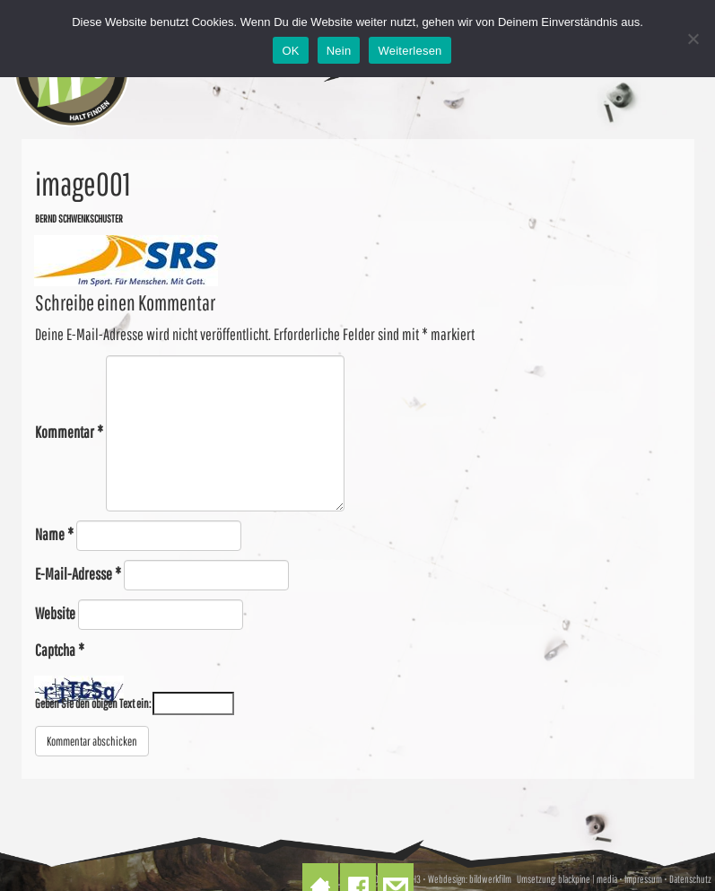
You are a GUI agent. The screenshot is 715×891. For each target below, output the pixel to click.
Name (54, 534)
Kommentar (69, 432)
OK (290, 50)
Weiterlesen (409, 50)
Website (55, 613)
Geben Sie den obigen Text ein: (93, 703)
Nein (339, 50)
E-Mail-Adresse (78, 573)
